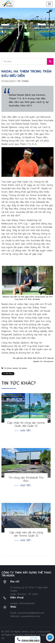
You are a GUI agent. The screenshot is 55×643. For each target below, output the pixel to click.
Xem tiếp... (26, 430)
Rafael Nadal (22, 124)
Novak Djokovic (9, 127)
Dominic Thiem (38, 124)
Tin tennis (23, 81)
